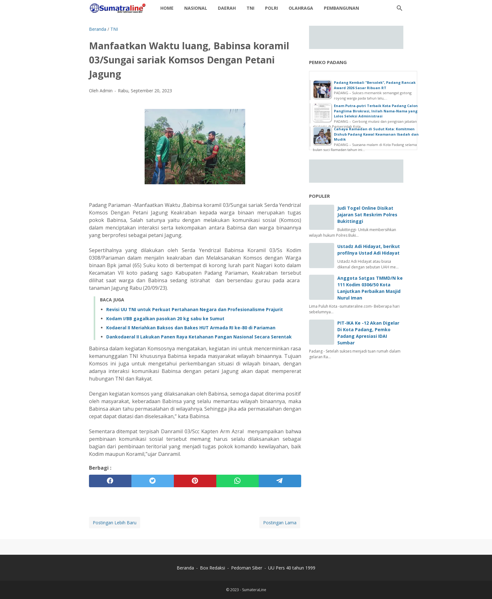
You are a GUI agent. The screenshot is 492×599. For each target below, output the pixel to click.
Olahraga (301, 8)
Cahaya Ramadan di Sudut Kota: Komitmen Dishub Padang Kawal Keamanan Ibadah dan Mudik (376, 134)
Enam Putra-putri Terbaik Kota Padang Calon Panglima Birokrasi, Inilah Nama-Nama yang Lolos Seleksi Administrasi (376, 110)
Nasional (195, 8)
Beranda (185, 568)
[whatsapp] (237, 481)
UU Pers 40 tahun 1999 (291, 568)
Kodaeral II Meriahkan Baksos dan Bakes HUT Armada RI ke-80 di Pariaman (190, 328)
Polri (271, 8)
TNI (250, 8)
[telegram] (280, 481)
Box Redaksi (213, 568)
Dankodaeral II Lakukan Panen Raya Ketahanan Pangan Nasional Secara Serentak (199, 337)
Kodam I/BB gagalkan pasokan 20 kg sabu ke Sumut (165, 318)
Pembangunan (341, 8)
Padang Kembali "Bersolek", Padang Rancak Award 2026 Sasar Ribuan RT (375, 85)
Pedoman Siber (246, 568)
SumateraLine (254, 589)
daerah (227, 8)
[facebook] (110, 481)
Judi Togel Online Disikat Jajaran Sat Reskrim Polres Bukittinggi (367, 214)
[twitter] (152, 481)
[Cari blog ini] (399, 8)
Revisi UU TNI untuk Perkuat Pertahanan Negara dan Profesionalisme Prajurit (194, 309)
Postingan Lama (279, 523)
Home (167, 8)
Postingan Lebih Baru (114, 523)
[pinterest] (195, 481)
